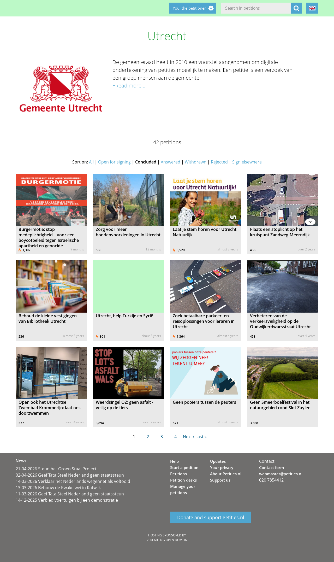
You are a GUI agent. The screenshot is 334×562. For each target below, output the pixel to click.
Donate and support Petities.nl (210, 517)
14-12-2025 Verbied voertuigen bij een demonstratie (67, 500)
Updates (218, 461)
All (91, 162)
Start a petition (184, 467)
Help (174, 461)
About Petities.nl (225, 473)
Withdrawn (195, 162)
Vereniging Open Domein (167, 540)
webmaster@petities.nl (280, 473)
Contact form (271, 467)
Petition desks (183, 480)
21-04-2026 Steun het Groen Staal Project (56, 469)
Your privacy (221, 467)
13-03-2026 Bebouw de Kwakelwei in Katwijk (58, 487)
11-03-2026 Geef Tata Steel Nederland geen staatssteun (70, 494)
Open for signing (114, 162)
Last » (201, 437)
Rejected (219, 162)
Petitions (178, 473)
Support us (220, 480)
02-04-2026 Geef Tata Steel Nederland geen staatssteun (70, 475)
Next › (188, 437)
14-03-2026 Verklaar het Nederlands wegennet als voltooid (73, 481)
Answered (170, 162)
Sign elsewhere (247, 162)
